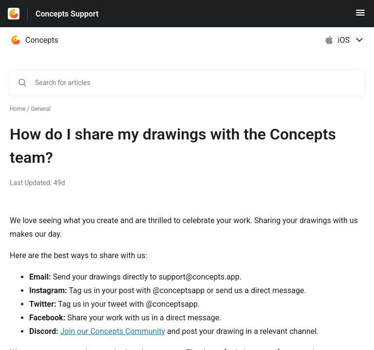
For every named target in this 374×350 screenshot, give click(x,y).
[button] (360, 15)
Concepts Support (67, 13)
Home (17, 108)
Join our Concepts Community (112, 331)
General (41, 108)
